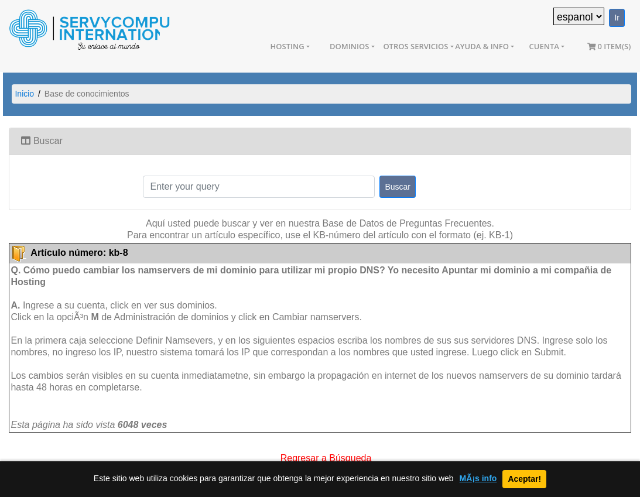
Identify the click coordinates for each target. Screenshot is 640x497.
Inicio (24, 93)
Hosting (287, 46)
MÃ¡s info (478, 478)
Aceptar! (524, 479)
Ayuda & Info (482, 46)
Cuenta (544, 46)
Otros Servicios (415, 46)
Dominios (349, 46)
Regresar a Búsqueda (326, 457)
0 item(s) (609, 46)
